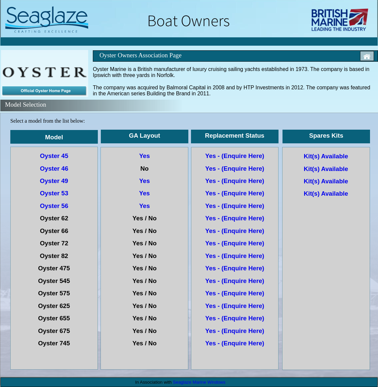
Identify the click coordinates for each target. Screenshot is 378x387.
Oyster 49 (55, 180)
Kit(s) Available (326, 156)
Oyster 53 (54, 193)
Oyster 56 (54, 205)
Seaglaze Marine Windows (199, 382)
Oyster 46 (54, 168)
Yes (145, 155)
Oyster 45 (54, 155)
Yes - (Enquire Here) (235, 155)
